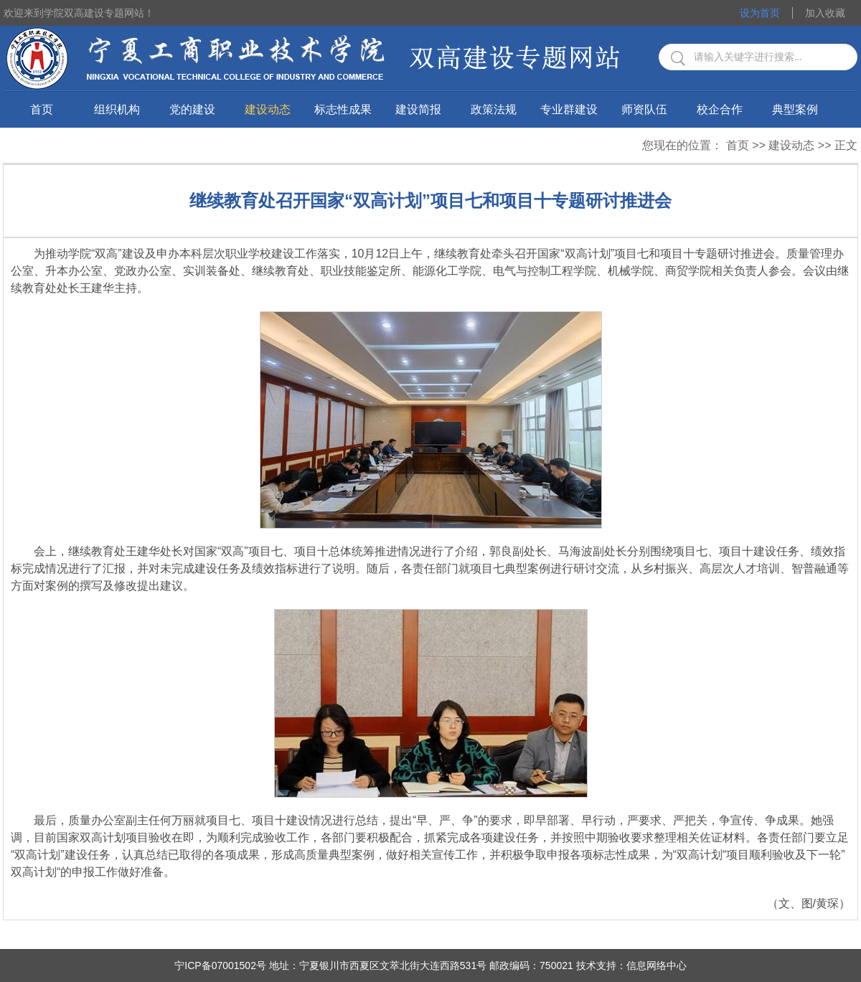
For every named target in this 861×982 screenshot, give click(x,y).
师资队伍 (644, 109)
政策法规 (494, 109)
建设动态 (268, 109)
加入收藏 (825, 13)
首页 (41, 109)
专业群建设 (569, 109)
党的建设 (192, 109)
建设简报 (418, 109)
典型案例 (795, 109)
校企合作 (720, 109)
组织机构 (117, 109)
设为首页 (760, 13)
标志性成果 (343, 109)
